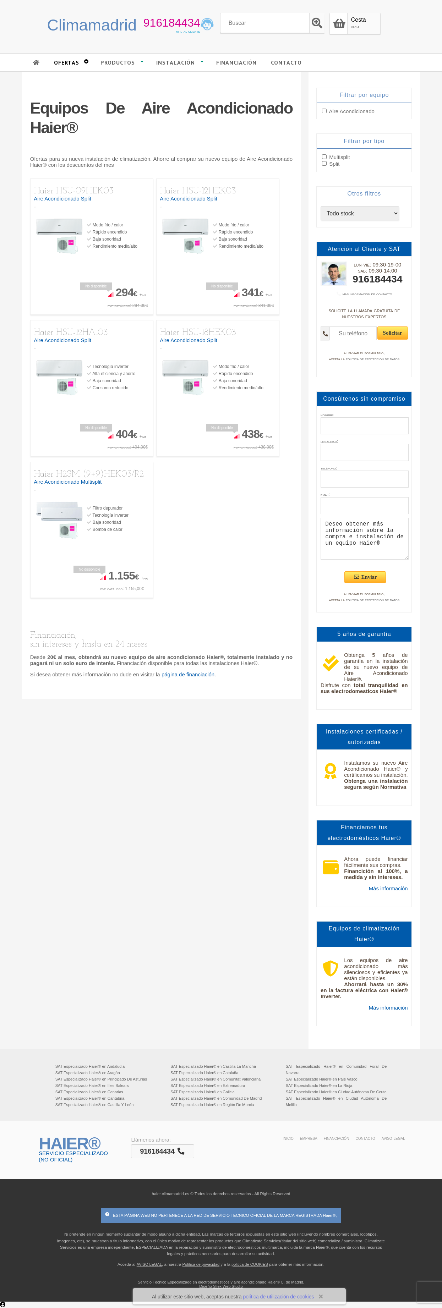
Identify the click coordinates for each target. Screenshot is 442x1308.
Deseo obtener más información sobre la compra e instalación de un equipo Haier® (365, 539)
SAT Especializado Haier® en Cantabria (90, 1098)
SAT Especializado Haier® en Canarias (89, 1092)
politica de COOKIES (249, 1264)
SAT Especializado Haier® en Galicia (202, 1092)
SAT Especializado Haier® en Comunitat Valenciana (215, 1079)
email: (325, 494)
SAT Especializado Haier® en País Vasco (322, 1079)
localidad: (329, 441)
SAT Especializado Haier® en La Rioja (319, 1085)
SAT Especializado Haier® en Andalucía (90, 1066)
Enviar (365, 577)
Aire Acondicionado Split (62, 199)
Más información (388, 888)
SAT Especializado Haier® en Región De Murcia (212, 1105)
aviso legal (393, 1138)
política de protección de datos (372, 359)
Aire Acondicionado (351, 111)
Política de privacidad (201, 1264)
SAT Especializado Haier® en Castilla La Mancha (213, 1066)
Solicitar (392, 333)
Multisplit (339, 157)
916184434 (171, 22)
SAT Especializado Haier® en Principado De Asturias (101, 1079)
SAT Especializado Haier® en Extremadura (207, 1085)
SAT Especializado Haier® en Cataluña (204, 1073)
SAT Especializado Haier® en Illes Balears (92, 1085)
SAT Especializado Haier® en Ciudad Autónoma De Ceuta (336, 1092)
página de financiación (188, 674)
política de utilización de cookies (278, 1296)
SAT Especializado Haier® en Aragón (87, 1073)
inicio (288, 1138)
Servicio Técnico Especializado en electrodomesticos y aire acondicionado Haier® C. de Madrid (220, 1282)
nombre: (327, 414)
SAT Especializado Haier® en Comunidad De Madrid (216, 1098)
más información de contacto (364, 293)
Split (333, 164)
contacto (365, 1138)
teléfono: (329, 468)
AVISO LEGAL (149, 1264)
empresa (308, 1138)
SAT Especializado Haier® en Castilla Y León (94, 1105)
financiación (336, 1138)
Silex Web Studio (228, 1286)
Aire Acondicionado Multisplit (68, 482)
